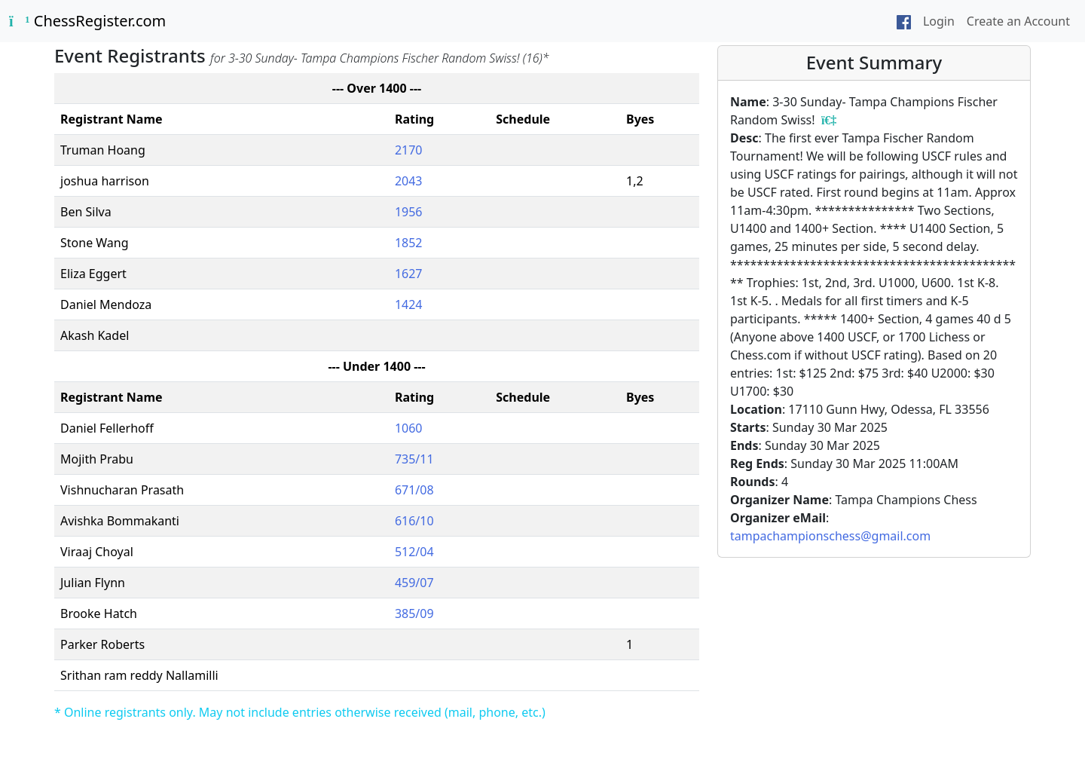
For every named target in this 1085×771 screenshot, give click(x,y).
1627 (409, 273)
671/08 (414, 490)
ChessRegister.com (87, 21)
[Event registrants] (828, 120)
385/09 (414, 613)
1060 (409, 428)
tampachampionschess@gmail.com (830, 536)
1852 (409, 242)
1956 (409, 211)
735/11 (414, 459)
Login (939, 21)
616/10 (414, 520)
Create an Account (1018, 21)
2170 (409, 150)
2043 (409, 181)
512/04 (414, 551)
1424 (409, 304)
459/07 (414, 582)
